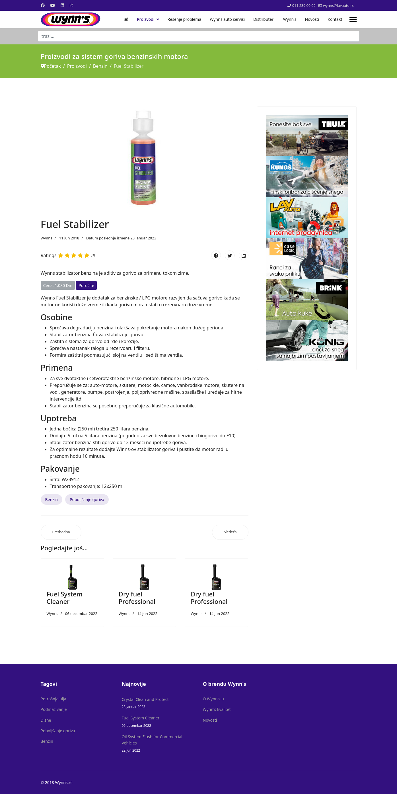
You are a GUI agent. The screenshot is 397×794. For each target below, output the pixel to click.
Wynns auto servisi (227, 19)
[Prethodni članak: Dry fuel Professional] (61, 532)
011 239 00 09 (304, 5)
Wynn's (290, 19)
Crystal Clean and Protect (158, 703)
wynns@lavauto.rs (338, 5)
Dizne (46, 720)
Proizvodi (146, 19)
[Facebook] (43, 5)
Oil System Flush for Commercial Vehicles (158, 743)
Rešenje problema (184, 19)
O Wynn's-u (213, 698)
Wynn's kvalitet (217, 709)
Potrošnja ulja (53, 698)
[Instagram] (71, 5)
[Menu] (353, 19)
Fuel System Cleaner (65, 598)
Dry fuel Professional (137, 598)
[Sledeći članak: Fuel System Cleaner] (230, 532)
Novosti (312, 19)
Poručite (86, 285)
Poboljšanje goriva (87, 499)
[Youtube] (52, 5)
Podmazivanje (54, 709)
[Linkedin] (62, 5)
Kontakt (335, 19)
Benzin (51, 499)
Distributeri (264, 19)
